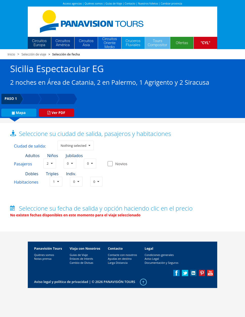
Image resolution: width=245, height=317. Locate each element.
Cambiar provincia (171, 3)
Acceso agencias (72, 3)
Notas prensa (43, 259)
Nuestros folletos (148, 3)
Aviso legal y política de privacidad (61, 281)
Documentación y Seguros (162, 263)
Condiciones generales (159, 255)
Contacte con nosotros (122, 255)
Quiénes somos (94, 3)
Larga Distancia (118, 263)
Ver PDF (56, 112)
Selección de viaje (33, 54)
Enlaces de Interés (81, 259)
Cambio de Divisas (81, 263)
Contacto (130, 3)
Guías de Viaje (114, 3)
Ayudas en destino (120, 259)
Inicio (11, 54)
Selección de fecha (66, 54)
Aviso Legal (152, 259)
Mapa (19, 112)
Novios (121, 163)
